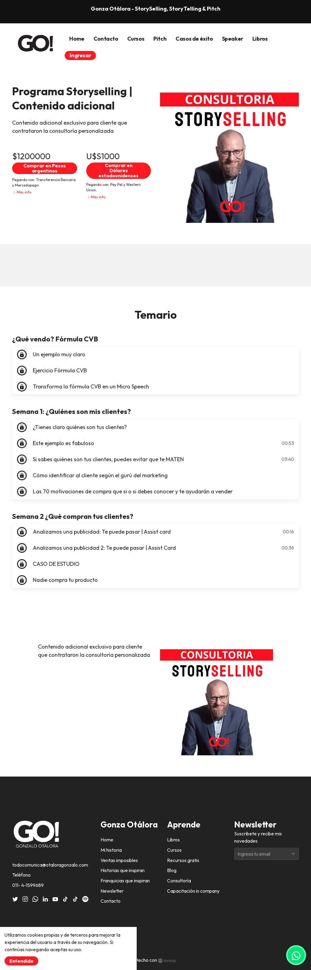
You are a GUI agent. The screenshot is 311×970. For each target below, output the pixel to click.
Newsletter (112, 891)
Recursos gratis (183, 860)
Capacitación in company (193, 891)
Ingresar (80, 55)
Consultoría (179, 881)
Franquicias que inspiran (125, 881)
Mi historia (111, 850)
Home (107, 840)
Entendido (21, 961)
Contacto (111, 901)
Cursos (174, 850)
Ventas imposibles (119, 860)
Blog (171, 870)
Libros (173, 840)
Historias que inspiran (123, 870)
